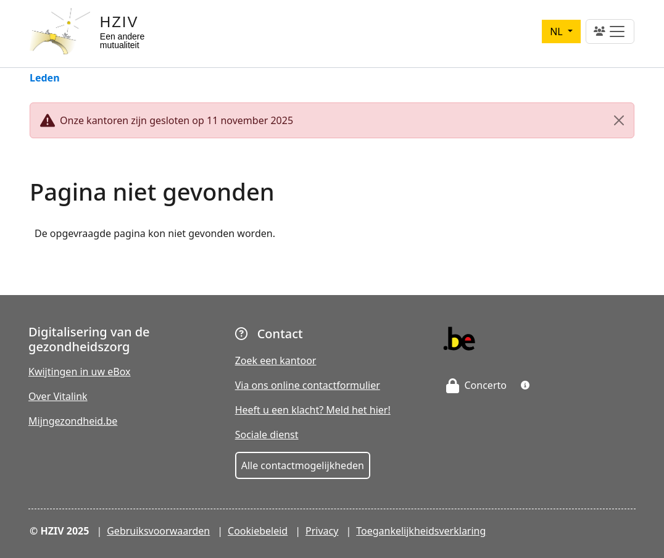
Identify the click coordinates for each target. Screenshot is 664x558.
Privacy (321, 531)
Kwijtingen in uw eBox (79, 371)
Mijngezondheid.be (72, 421)
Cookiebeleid (258, 531)
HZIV (119, 22)
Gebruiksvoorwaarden (158, 531)
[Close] (619, 120)
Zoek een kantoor (276, 360)
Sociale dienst (267, 434)
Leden (45, 79)
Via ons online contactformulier (307, 385)
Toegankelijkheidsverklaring (421, 531)
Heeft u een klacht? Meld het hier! (313, 410)
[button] (525, 385)
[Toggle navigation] (610, 31)
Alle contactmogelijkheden (302, 465)
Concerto (476, 385)
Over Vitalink (58, 396)
